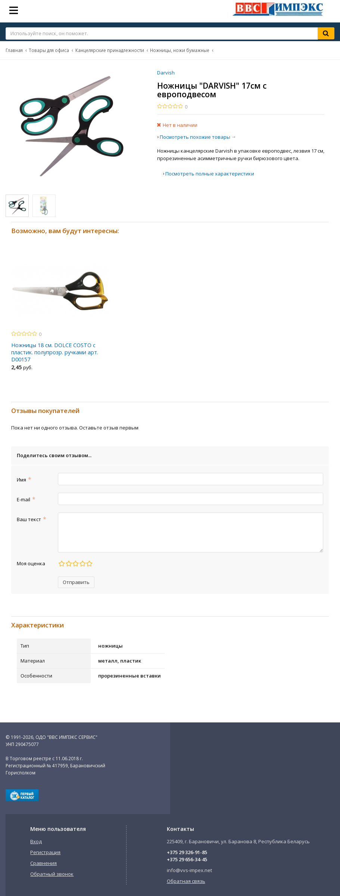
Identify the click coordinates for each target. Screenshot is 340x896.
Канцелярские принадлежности (109, 50)
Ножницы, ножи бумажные (179, 50)
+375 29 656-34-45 (187, 859)
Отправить (76, 582)
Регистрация (45, 852)
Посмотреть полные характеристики (209, 173)
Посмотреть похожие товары (195, 137)
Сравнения (43, 863)
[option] (60, 314)
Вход (36, 841)
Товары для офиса (49, 50)
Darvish (166, 72)
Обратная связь (186, 881)
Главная (14, 50)
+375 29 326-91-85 (187, 852)
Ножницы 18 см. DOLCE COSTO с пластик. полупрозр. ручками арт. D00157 (54, 352)
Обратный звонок (52, 874)
